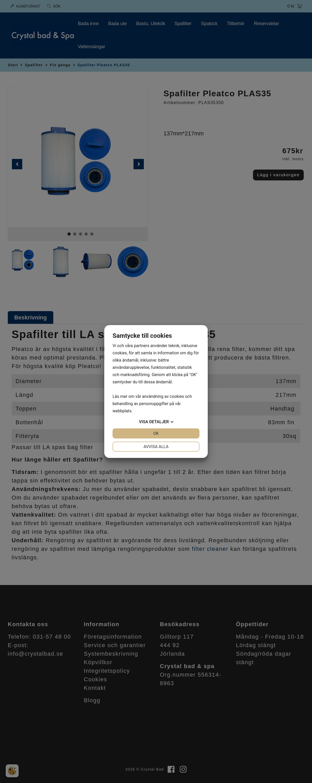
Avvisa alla (156, 446)
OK (156, 433)
